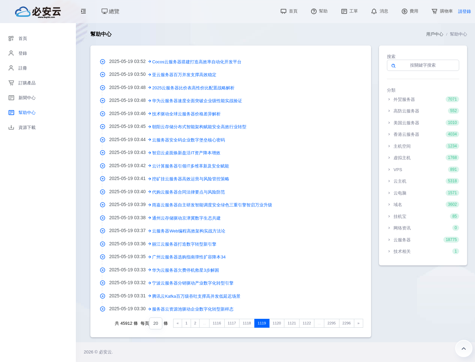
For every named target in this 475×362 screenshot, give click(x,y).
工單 (349, 11)
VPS (423, 169)
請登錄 (464, 11)
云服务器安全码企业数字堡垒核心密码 (188, 139)
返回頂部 (463, 348)
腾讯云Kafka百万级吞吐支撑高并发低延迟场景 (196, 296)
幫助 (318, 11)
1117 (232, 323)
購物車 (441, 11)
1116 (217, 323)
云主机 (423, 181)
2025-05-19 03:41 (130, 178)
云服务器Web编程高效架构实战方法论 (188, 230)
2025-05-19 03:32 (130, 282)
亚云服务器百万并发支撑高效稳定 (184, 74)
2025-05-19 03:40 (130, 191)
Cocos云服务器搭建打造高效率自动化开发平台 (196, 61)
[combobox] (155, 323)
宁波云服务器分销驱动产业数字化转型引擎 (193, 283)
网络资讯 (423, 228)
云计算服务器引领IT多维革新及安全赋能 (190, 166)
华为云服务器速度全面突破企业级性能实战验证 (197, 100)
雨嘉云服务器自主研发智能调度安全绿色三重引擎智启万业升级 (212, 204)
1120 (277, 323)
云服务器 (423, 240)
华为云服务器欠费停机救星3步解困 (185, 270)
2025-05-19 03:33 (130, 269)
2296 (346, 323)
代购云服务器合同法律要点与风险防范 (188, 192)
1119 (262, 323)
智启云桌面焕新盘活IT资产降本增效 (186, 152)
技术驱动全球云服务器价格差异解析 (186, 113)
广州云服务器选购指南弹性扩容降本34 (188, 257)
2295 (332, 323)
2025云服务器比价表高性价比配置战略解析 (193, 87)
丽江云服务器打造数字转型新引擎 (184, 244)
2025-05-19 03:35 (130, 256)
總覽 (110, 11)
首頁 (288, 11)
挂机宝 (423, 216)
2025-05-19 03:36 (130, 243)
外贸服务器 (423, 99)
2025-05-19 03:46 (130, 113)
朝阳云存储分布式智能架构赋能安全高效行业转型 (199, 126)
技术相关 (423, 251)
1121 (292, 323)
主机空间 (423, 146)
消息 (379, 11)
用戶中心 (434, 34)
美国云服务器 (423, 123)
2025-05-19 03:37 (130, 230)
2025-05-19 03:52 (130, 61)
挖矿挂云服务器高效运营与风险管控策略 (190, 178)
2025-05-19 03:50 (130, 74)
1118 (247, 323)
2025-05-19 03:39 (130, 204)
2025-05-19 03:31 (130, 295)
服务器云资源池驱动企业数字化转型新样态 (193, 309)
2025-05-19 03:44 (130, 139)
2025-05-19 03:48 (130, 87)
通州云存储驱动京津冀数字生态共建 (186, 218)
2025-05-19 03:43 (130, 152)
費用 (409, 11)
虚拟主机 (423, 158)
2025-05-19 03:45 (130, 126)
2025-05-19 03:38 (130, 217)
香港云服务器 (423, 134)
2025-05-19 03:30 (130, 308)
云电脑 (423, 193)
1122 (307, 323)
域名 (423, 204)
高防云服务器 (423, 111)
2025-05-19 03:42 (130, 165)
